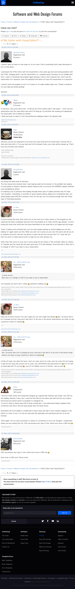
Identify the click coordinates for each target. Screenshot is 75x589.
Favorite (43, 36)
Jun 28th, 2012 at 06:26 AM (10, 433)
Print (14, 36)
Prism (15, 387)
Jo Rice (16, 207)
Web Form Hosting (45, 547)
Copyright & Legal (62, 578)
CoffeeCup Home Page (15, 578)
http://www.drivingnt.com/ (8, 120)
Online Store (27, 578)
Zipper (15, 100)
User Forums (62, 547)
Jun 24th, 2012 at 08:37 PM (10, 202)
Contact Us (5, 547)
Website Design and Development (26, 22)
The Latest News (7, 539)
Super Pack (24, 543)
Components (6, 571)
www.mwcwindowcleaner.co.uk (26, 295)
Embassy (61, 543)
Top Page (4, 578)
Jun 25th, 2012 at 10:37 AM (10, 332)
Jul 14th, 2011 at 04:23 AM (9, 95)
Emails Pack (24, 535)
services (22, 500)
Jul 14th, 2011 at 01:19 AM (9, 47)
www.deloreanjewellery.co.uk (29, 293)
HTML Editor (39, 498)
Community (62, 531)
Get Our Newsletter (8, 543)
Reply (23, 36)
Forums (9, 22)
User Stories (62, 550)
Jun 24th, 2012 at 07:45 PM (10, 164)
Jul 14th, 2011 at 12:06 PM (9, 124)
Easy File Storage (45, 543)
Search (5, 36)
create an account (32, 31)
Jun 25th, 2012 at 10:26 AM (10, 299)
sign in (8, 31)
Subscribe (33, 36)
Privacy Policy (44, 585)
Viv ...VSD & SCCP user (21, 262)
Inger (15, 130)
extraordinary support (9, 502)
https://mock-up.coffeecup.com (40, 157)
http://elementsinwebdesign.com (10, 254)
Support (60, 535)
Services (42, 531)
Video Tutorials (63, 539)
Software (24, 531)
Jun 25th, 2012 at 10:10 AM (10, 257)
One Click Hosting (45, 539)
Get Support (51, 578)
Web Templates (7, 560)
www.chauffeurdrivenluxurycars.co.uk (28, 291)
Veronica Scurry (19, 52)
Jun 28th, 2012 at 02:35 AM (10, 382)
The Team (5, 535)
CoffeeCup (6, 531)
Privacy (72, 578)
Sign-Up (64, 513)
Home (3, 22)
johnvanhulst (17, 439)
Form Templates (7, 568)
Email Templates (7, 564)
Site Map (27, 581)
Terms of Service (55, 585)
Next (14, 44)
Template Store (7, 556)
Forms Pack (24, 539)
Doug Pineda (18, 169)
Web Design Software (39, 578)
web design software (9, 500)
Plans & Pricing (44, 550)
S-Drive (41, 535)
